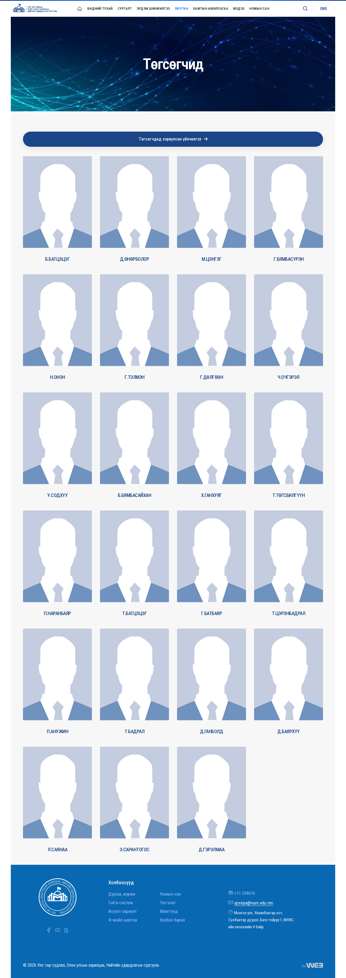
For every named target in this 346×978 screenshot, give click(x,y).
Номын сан (259, 8)
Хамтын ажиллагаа (210, 8)
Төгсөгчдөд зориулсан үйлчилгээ (173, 139)
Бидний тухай (100, 8)
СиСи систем (120, 902)
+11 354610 (244, 893)
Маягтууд (169, 911)
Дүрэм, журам (121, 894)
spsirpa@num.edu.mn (253, 903)
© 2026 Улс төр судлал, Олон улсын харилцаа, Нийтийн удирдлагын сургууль (91, 965)
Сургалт (125, 8)
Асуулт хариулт (122, 911)
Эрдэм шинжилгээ (153, 8)
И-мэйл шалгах (122, 920)
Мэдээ (239, 8)
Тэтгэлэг (168, 902)
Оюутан (181, 8)
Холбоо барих (172, 920)
